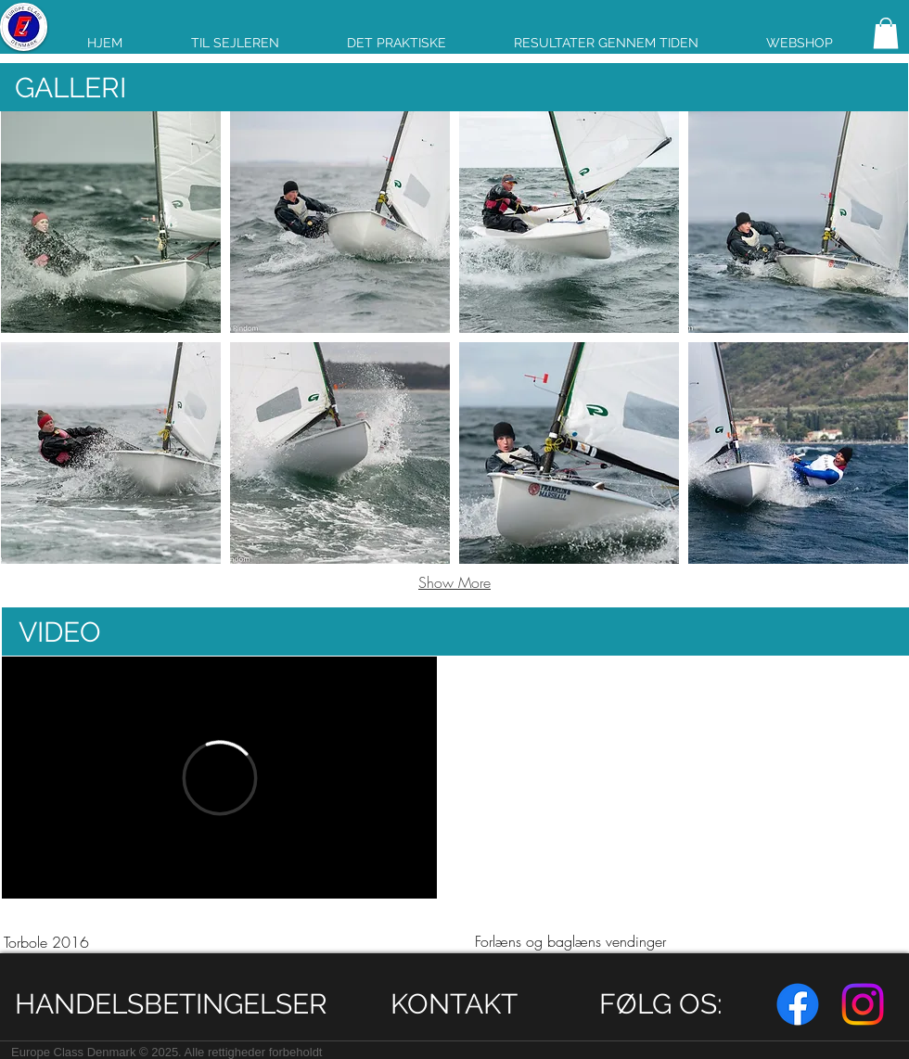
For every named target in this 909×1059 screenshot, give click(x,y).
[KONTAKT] (454, 1003)
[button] (111, 222)
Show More (454, 582)
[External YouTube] (689, 777)
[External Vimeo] (219, 778)
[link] (886, 33)
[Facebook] (798, 1004)
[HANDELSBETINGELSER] (171, 1003)
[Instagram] (862, 1004)
